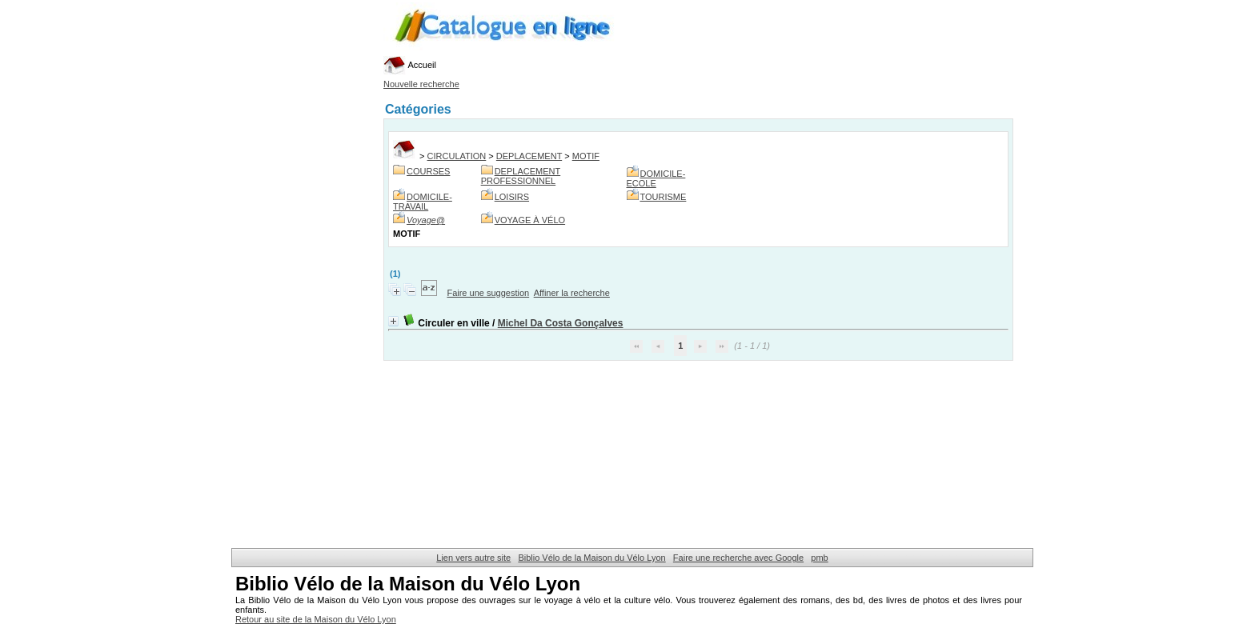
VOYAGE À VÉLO (530, 220)
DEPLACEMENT (529, 156)
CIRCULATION (457, 156)
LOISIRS (512, 197)
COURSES (428, 171)
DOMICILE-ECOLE (656, 178)
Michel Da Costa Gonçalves (560, 323)
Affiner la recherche (572, 293)
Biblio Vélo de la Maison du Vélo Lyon (591, 557)
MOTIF (585, 156)
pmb (819, 557)
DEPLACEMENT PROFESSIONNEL (521, 176)
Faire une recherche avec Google (738, 557)
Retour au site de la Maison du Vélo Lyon (315, 619)
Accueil (409, 65)
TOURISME (663, 197)
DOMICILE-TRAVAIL (422, 201)
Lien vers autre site (473, 557)
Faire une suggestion (488, 293)
